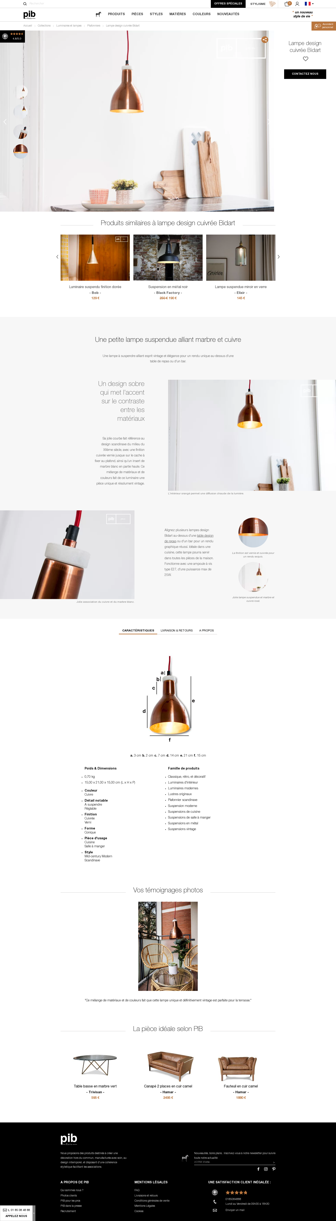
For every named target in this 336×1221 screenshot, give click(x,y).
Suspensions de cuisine (184, 812)
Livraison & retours (177, 630)
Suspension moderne (182, 806)
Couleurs (202, 14)
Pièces (137, 14)
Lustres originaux (180, 794)
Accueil (27, 26)
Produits (116, 14)
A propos (206, 630)
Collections (44, 26)
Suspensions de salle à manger (189, 817)
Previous (4, 121)
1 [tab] (20, 92)
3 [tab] (20, 131)
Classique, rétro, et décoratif (186, 777)
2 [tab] (20, 112)
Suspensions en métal (183, 823)
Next (269, 121)
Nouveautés (228, 14)
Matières (177, 14)
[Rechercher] (25, 3)
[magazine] (98, 14)
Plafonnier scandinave (182, 800)
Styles (156, 14)
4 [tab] (20, 151)
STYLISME (263, 4)
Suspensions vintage (182, 829)
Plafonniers (93, 26)
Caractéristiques (138, 630)
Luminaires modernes (183, 788)
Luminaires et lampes (68, 26)
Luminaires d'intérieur (183, 782)
